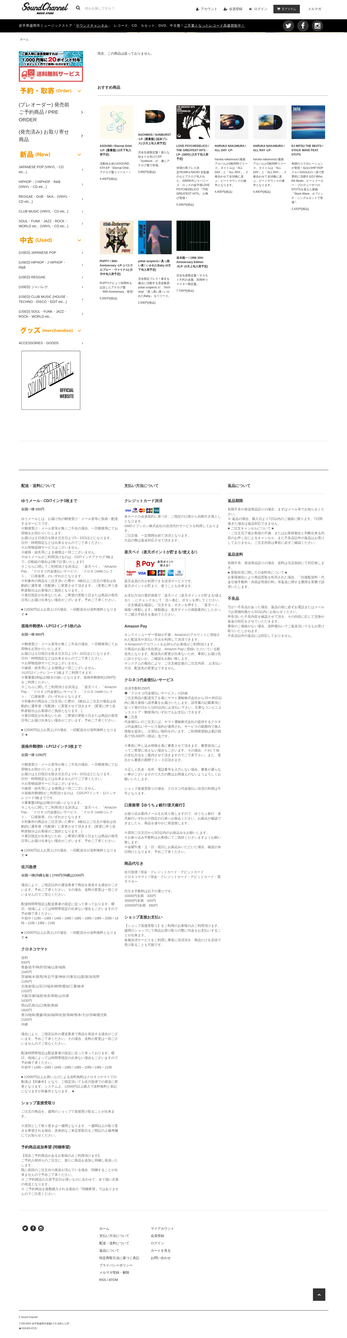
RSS (102, 1280)
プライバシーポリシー (116, 1265)
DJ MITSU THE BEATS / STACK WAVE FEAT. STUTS (307, 150)
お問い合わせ (161, 1258)
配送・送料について (114, 1243)
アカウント (209, 9)
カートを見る (161, 1250)
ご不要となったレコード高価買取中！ (214, 25)
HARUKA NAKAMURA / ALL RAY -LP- (269, 148)
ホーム (24, 39)
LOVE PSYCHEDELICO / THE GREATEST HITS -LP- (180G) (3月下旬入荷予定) (192, 152)
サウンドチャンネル (92, 25)
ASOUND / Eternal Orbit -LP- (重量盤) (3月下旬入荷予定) (116, 150)
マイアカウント (162, 1228)
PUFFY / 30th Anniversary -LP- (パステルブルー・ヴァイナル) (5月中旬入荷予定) (116, 267)
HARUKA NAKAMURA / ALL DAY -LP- (230, 148)
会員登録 (235, 9)
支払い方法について (114, 1236)
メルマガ (314, 9)
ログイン (260, 9)
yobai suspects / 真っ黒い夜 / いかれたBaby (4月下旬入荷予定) (154, 265)
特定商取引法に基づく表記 (119, 1258)
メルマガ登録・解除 (114, 1272)
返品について (109, 1250)
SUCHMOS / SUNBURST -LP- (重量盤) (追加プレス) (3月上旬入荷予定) (154, 139)
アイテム (285, 9)
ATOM (113, 1280)
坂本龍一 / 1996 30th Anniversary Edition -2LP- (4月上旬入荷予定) (192, 262)
